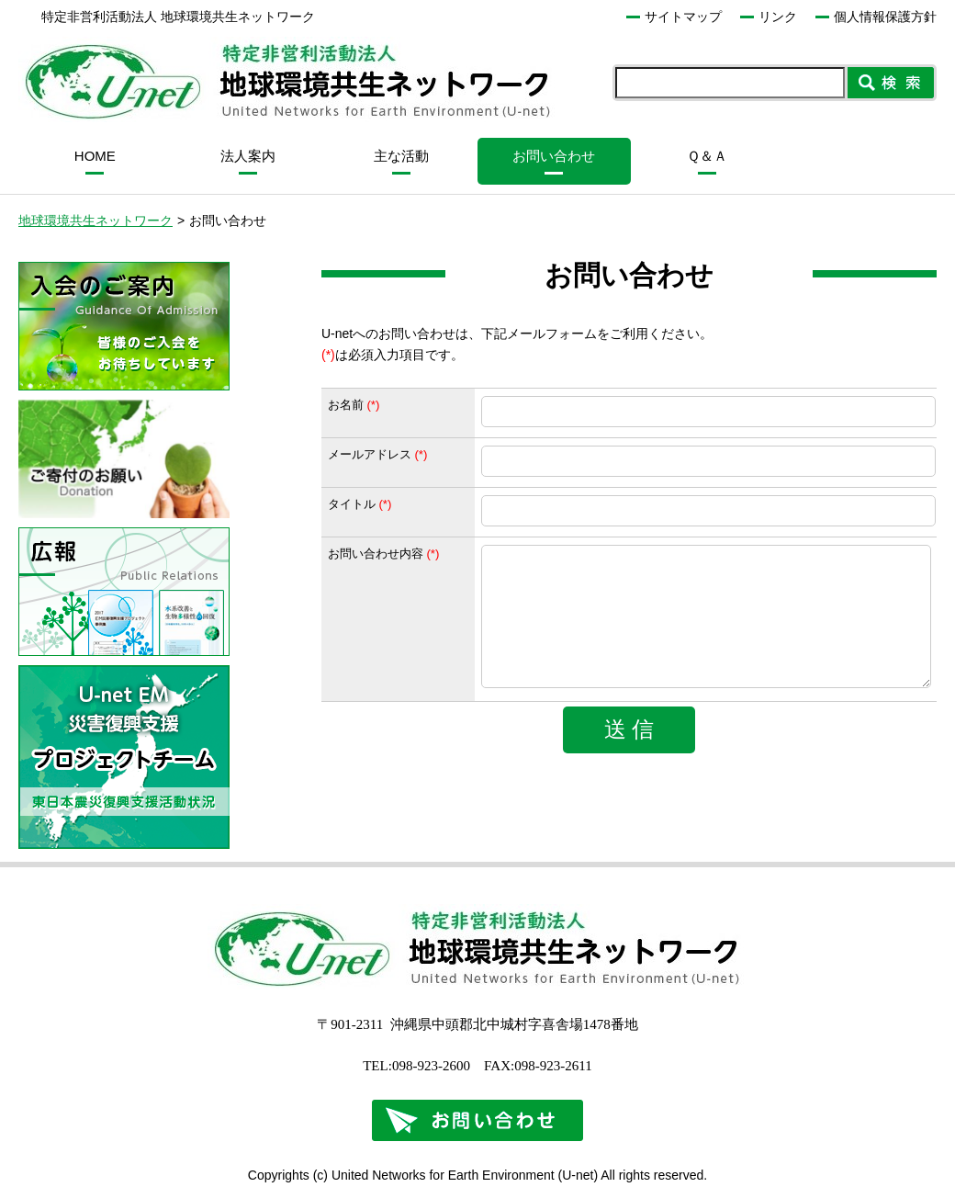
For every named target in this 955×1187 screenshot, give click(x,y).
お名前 (346, 405)
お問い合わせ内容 (375, 553)
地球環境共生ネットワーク (95, 220)
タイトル (352, 504)
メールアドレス (369, 454)
